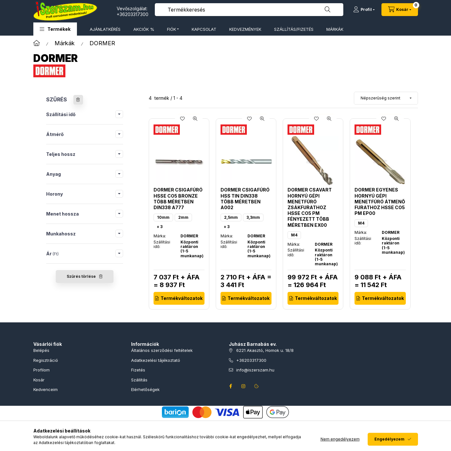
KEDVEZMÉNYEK (245, 29)
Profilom (41, 369)
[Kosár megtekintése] (399, 9)
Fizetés (138, 369)
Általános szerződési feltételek (162, 350)
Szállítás (139, 379)
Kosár (39, 379)
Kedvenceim (45, 389)
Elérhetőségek (145, 389)
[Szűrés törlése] (78, 100)
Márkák (64, 43)
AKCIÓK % (143, 29)
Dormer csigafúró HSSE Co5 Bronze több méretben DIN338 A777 (178, 198)
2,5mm (231, 217)
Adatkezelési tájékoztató (155, 360)
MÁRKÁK (334, 29)
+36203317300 (132, 14)
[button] (55, 29)
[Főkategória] (36, 43)
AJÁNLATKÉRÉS (105, 29)
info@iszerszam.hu (255, 369)
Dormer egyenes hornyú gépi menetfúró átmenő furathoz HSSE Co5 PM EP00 (380, 201)
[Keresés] (327, 10)
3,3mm (253, 217)
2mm (183, 217)
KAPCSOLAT (204, 29)
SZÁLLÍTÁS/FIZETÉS (293, 29)
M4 (294, 235)
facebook (230, 386)
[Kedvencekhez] (182, 119)
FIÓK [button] (171, 29)
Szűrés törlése (81, 276)
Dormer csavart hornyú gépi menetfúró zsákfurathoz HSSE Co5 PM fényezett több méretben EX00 (310, 207)
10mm (163, 217)
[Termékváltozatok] (179, 298)
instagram (243, 386)
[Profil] (364, 9)
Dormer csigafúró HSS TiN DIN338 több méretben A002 (245, 198)
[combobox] (249, 9)
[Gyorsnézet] (195, 119)
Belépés (41, 350)
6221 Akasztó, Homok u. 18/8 (265, 350)
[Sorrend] (386, 98)
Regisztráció (45, 360)
